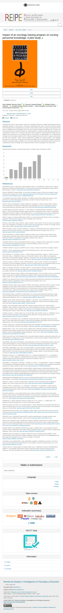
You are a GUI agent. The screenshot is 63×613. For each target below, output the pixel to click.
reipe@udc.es (17, 587)
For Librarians (7, 568)
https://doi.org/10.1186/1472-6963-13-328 (33, 297)
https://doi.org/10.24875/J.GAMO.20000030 (13, 232)
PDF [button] (31, 89)
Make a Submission (9, 470)
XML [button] (31, 96)
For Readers (7, 562)
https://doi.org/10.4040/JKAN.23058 (14, 339)
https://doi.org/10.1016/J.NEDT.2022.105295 (28, 408)
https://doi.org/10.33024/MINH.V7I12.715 (31, 322)
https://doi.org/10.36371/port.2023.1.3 (12, 201)
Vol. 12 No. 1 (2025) (20, 29)
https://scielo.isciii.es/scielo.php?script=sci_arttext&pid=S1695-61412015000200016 (37, 276)
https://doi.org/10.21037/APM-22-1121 (42, 418)
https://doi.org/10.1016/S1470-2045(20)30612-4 (42, 450)
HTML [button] (31, 93)
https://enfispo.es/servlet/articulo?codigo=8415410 (22, 398)
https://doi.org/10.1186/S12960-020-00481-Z (21, 352)
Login (56, 457)
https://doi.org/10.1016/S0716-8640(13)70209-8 (30, 271)
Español (57, 484)
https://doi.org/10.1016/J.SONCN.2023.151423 (27, 226)
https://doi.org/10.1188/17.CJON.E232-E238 (23, 303)
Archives (11, 29)
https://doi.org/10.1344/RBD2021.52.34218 (13, 245)
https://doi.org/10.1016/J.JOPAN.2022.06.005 (36, 265)
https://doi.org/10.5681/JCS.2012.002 (12, 444)
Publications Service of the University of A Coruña (23, 592)
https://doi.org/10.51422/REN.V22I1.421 (12, 282)
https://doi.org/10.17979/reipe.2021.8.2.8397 (13, 239)
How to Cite (14, 118)
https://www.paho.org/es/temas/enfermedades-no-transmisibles (35, 379)
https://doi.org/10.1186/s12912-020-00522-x (28, 190)
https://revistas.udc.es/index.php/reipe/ (14, 602)
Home (5, 29)
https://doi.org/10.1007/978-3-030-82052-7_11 (43, 214)
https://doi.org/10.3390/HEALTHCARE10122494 (32, 431)
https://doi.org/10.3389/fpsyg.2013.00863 (45, 326)
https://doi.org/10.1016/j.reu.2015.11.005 (12, 360)
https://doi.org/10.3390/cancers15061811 (37, 310)
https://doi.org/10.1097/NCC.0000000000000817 (41, 383)
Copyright (5, 118)
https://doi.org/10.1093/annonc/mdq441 (12, 220)
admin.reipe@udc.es (18, 589)
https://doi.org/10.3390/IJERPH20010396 (45, 207)
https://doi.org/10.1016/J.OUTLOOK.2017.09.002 (15, 316)
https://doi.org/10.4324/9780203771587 (12, 252)
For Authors (7, 565)
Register (48, 457)
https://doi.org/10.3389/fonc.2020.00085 (12, 438)
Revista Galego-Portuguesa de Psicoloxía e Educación (34, 596)
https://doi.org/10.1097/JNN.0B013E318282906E (44, 259)
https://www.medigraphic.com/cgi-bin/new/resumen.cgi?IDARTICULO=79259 (22, 291)
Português (56, 486)
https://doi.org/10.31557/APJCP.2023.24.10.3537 (41, 345)
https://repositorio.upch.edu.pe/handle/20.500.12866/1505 (17, 375)
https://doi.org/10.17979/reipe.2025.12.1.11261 (19, 113)
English (57, 481)
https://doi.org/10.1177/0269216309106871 (39, 366)
